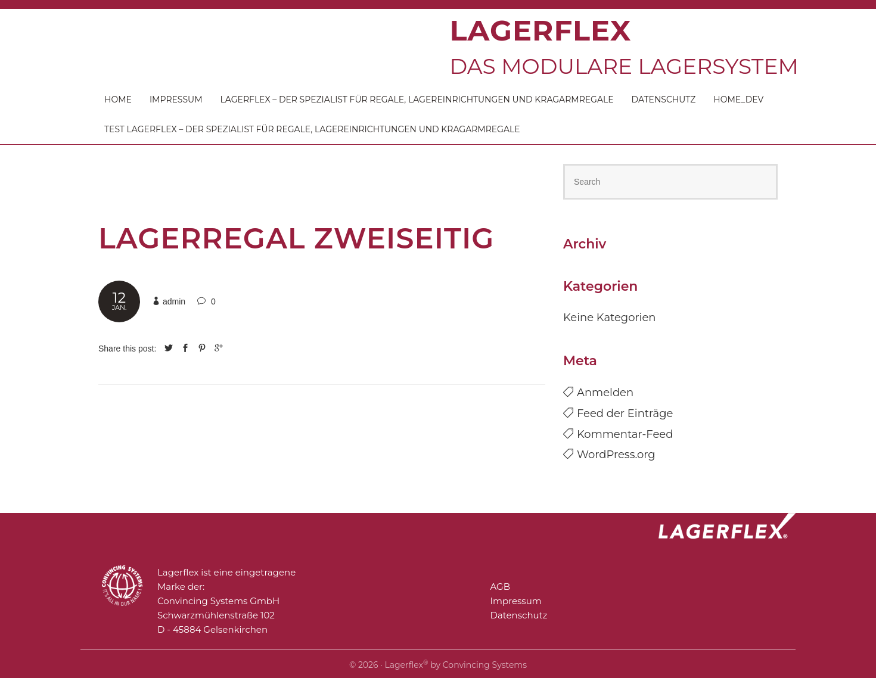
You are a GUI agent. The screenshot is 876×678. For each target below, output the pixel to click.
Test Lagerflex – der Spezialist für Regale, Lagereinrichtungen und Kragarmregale (312, 129)
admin (174, 301)
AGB (500, 586)
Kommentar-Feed (625, 434)
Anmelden (605, 392)
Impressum (176, 99)
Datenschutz (664, 99)
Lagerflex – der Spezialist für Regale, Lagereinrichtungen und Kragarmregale (417, 99)
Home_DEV (738, 99)
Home (118, 99)
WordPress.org (616, 454)
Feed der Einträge (625, 413)
